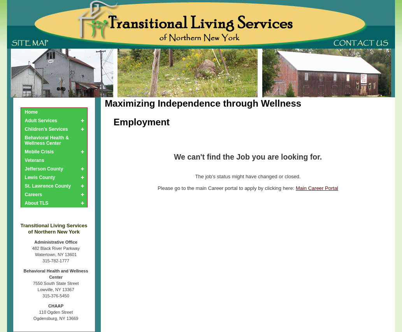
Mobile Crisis (39, 152)
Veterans (34, 160)
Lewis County (40, 177)
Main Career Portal (317, 188)
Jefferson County (44, 169)
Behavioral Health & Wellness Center (47, 140)
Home (31, 112)
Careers (33, 194)
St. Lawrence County (48, 186)
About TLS (37, 203)
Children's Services (46, 129)
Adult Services (41, 120)
